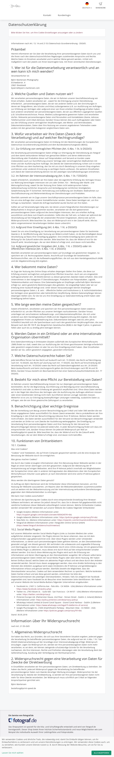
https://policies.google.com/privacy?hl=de (78, 517)
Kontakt (47, 15)
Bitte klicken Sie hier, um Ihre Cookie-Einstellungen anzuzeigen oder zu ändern (47, 32)
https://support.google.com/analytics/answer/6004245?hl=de (44, 514)
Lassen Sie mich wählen (12, 752)
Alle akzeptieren (101, 753)
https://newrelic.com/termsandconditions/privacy (79, 520)
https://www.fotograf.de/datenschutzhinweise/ (38, 525)
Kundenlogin (64, 15)
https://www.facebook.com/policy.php (34, 589)
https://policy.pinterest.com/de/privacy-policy (56, 599)
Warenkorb (101, 5)
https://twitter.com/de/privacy (36, 594)
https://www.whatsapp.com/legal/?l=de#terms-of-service (61, 605)
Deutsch (87, 5)
